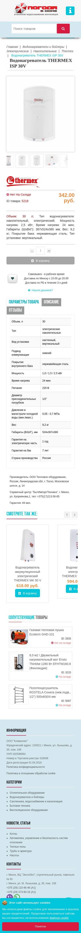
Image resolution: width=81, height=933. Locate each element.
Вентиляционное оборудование (29, 810)
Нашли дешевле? (40, 290)
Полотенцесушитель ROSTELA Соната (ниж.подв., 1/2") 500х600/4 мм (50, 692)
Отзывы (15, 310)
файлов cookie (59, 917)
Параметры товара (24, 302)
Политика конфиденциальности (25, 766)
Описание (51, 302)
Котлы (13, 833)
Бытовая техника (20, 805)
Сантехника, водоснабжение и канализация (36, 801)
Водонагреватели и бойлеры (27, 797)
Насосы (14, 855)
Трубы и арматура (21, 851)
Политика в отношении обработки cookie (31, 773)
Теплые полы (18, 846)
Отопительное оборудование (27, 792)
